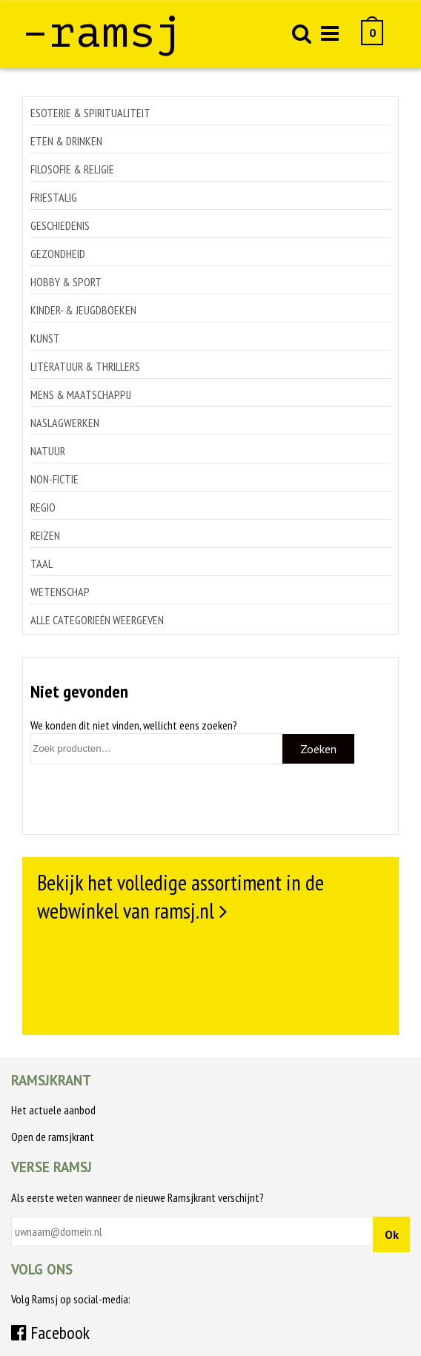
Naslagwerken (64, 422)
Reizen (45, 535)
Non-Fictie (54, 479)
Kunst (45, 338)
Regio (43, 507)
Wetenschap (60, 591)
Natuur (47, 450)
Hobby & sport (66, 281)
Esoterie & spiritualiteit (90, 112)
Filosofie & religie (72, 169)
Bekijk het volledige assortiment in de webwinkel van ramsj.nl (180, 896)
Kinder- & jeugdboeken (83, 309)
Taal (41, 563)
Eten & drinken (66, 140)
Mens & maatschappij (80, 394)
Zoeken (318, 748)
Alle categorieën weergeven (97, 619)
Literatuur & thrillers (85, 366)
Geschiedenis (60, 225)
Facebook (50, 1332)
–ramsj (102, 32)
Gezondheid (57, 253)
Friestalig (53, 197)
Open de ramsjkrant (52, 1136)
